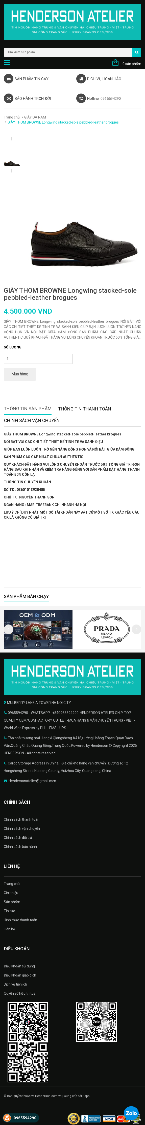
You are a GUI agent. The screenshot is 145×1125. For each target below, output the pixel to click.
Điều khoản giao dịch (20, 975)
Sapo (86, 1096)
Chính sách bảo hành (20, 847)
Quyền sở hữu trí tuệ (19, 993)
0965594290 (25, 1118)
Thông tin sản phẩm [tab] (28, 408)
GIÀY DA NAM (35, 117)
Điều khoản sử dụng (19, 966)
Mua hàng (19, 374)
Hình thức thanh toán (20, 920)
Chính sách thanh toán (21, 819)
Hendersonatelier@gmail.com (32, 781)
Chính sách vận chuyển (22, 828)
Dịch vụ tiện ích (15, 984)
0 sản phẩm (132, 64)
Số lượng (12, 347)
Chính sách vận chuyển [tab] (32, 420)
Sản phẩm (12, 902)
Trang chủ (12, 117)
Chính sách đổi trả (18, 838)
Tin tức (9, 911)
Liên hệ (9, 929)
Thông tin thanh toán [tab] (84, 408)
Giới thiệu (11, 893)
